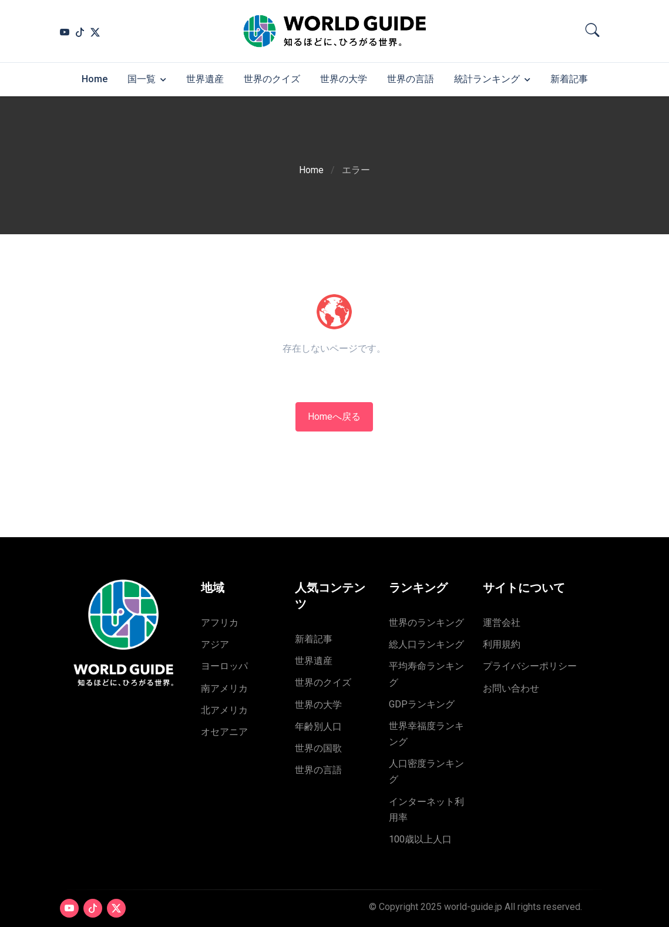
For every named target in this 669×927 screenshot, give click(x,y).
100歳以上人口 (420, 839)
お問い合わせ (511, 688)
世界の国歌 (318, 748)
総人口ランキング (426, 644)
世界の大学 (343, 79)
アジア (215, 644)
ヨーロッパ (224, 666)
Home (94, 79)
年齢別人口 (318, 726)
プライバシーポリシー (530, 666)
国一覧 (141, 79)
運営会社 (501, 622)
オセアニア (224, 731)
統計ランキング (487, 79)
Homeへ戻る (334, 416)
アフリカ (219, 622)
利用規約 (501, 644)
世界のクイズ (272, 79)
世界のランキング (426, 622)
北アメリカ (224, 710)
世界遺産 (205, 79)
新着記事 (569, 79)
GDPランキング (422, 704)
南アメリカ (224, 688)
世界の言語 (410, 79)
